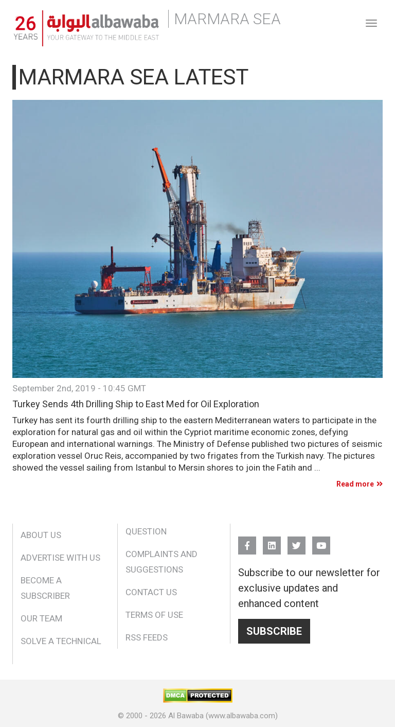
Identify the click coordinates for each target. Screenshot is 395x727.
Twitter (296, 540)
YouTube (321, 540)
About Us (41, 535)
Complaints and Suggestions (161, 562)
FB (247, 540)
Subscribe (274, 631)
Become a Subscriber (45, 588)
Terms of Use (154, 615)
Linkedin (272, 540)
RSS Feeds (146, 637)
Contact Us (151, 592)
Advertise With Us (60, 557)
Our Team (41, 618)
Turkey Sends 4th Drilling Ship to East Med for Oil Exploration (135, 404)
